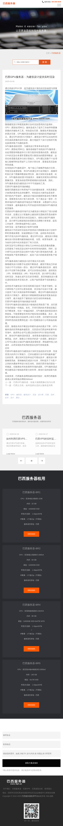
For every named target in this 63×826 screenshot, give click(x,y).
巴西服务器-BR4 (31, 604)
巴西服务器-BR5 (31, 663)
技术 (7, 398)
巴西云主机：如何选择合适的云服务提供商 (33, 385)
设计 (12, 398)
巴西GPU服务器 (12, 186)
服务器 (19, 395)
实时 (52, 395)
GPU (12, 395)
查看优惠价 (31, 534)
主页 (48, 53)
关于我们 (6, 789)
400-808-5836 (56, 2)
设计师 (40, 395)
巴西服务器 (56, 53)
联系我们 (48, 789)
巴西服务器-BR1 (31, 492)
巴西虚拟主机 (37, 789)
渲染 (34, 395)
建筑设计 (27, 395)
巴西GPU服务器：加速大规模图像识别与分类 (34, 382)
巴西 (47, 395)
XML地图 (49, 796)
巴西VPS (26, 789)
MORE (31, 461)
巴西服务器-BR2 (31, 548)
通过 (18, 398)
